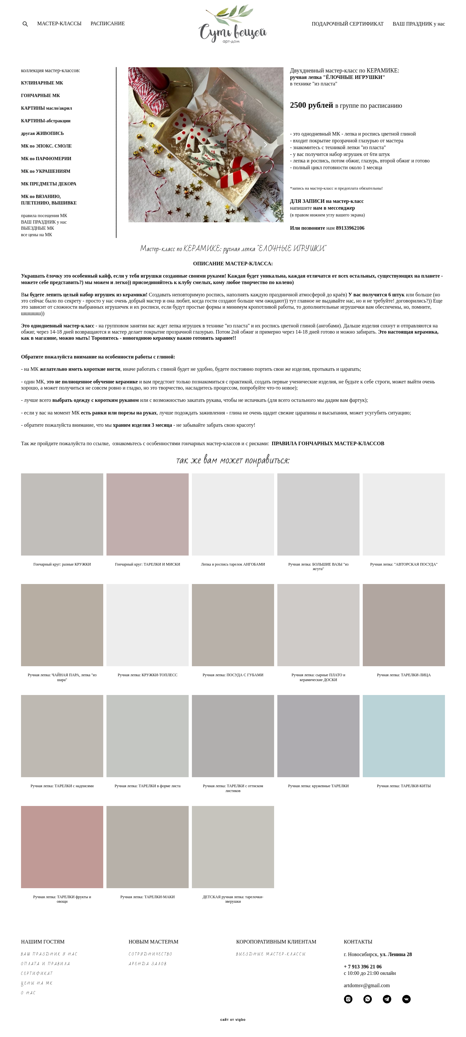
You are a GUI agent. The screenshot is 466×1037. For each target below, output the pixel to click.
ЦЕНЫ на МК (37, 983)
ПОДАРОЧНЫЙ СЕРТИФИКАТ (347, 25)
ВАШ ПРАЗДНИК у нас (419, 25)
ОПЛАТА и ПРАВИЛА (46, 964)
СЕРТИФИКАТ (37, 974)
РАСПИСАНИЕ (108, 25)
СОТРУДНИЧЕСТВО (151, 954)
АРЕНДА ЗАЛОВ (148, 964)
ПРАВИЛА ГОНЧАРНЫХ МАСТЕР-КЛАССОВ (328, 447)
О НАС (28, 993)
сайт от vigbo (233, 1019)
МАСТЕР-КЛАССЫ (59, 25)
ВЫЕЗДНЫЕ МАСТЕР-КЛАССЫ (271, 954)
